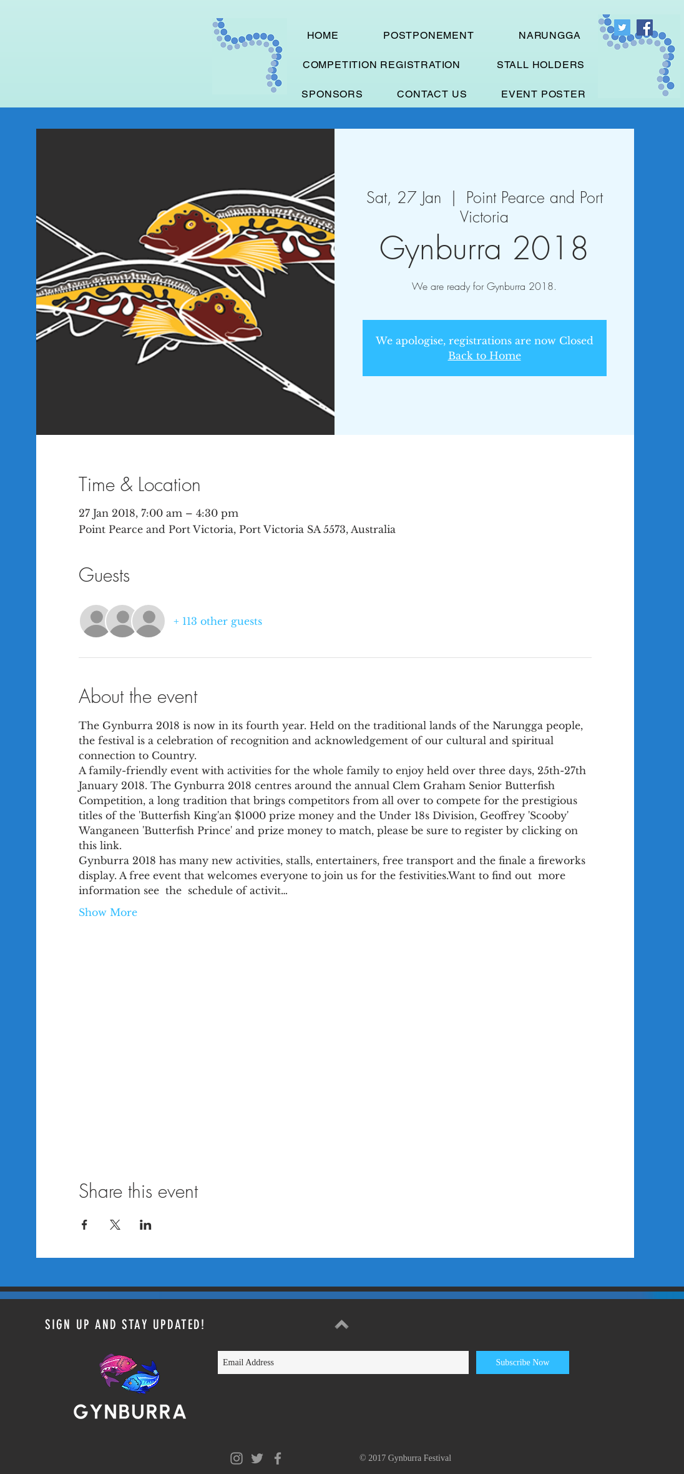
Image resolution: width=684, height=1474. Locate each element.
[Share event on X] (115, 1225)
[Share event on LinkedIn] (146, 1225)
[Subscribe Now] (522, 1362)
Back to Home (484, 355)
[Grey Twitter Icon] (257, 1458)
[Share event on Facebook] (84, 1225)
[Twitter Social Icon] (622, 27)
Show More (108, 912)
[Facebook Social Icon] (645, 27)
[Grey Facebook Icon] (278, 1458)
